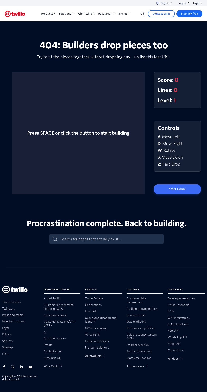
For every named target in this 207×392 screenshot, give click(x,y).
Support (184, 3)
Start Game (177, 189)
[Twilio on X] (14, 367)
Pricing (124, 13)
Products (48, 13)
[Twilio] (15, 14)
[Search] (142, 14)
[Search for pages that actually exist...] (111, 239)
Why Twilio (86, 13)
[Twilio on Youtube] (31, 366)
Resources (106, 13)
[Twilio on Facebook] (5, 366)
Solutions (66, 13)
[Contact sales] (161, 13)
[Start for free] (189, 13)
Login (197, 3)
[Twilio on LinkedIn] (22, 367)
